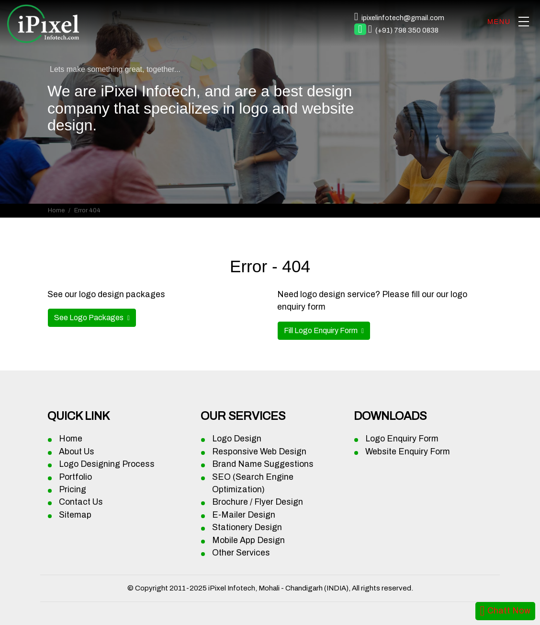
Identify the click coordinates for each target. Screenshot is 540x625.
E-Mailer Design (243, 515)
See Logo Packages (89, 317)
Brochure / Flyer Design (257, 502)
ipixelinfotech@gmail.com (402, 18)
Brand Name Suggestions (263, 464)
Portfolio (75, 477)
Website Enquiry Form (407, 451)
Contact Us (81, 502)
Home (56, 210)
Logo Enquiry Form (402, 438)
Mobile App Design (248, 540)
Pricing (72, 489)
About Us (76, 451)
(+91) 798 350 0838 (407, 30)
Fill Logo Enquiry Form (321, 330)
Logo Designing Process (107, 464)
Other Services (241, 552)
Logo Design (236, 438)
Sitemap (75, 515)
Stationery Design (247, 527)
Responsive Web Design (259, 451)
